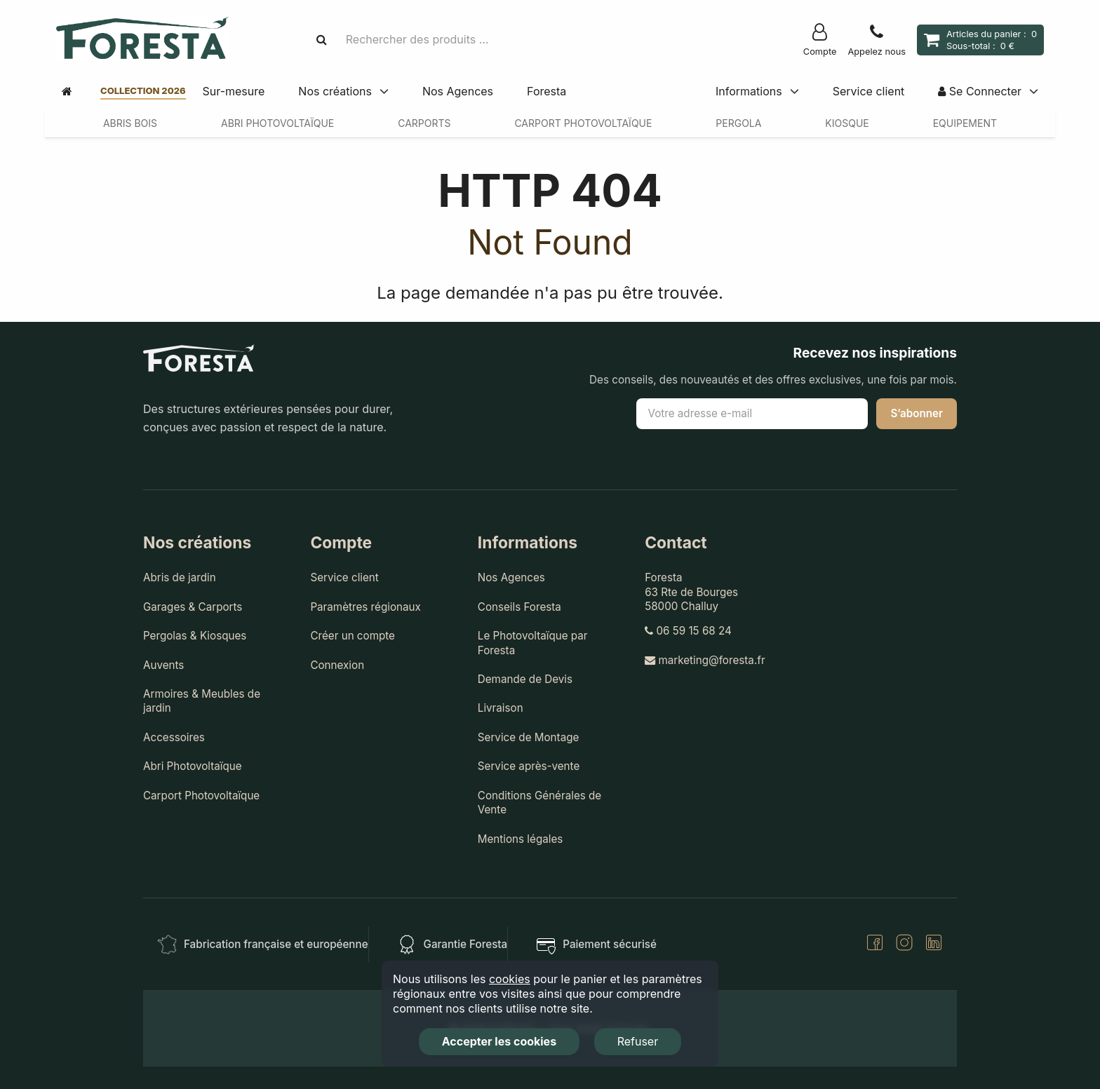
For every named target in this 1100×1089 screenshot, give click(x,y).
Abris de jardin (179, 577)
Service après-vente (528, 766)
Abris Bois (130, 123)
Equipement (965, 123)
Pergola (738, 123)
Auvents (163, 665)
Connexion (337, 665)
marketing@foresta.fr (705, 660)
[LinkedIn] (934, 944)
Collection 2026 (143, 90)
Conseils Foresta (519, 607)
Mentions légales (520, 839)
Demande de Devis (525, 679)
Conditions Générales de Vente (539, 802)
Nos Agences (457, 91)
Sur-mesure (234, 91)
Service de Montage (528, 737)
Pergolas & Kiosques (194, 635)
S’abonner (916, 413)
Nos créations (335, 91)
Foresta (546, 91)
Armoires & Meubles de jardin (201, 701)
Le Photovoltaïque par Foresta (533, 642)
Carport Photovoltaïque (583, 123)
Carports (424, 123)
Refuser (638, 1041)
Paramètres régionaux (365, 607)
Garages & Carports (192, 607)
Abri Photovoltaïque (277, 123)
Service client (869, 91)
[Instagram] (904, 944)
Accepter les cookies (499, 1041)
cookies (509, 979)
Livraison (500, 708)
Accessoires (174, 737)
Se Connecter (979, 91)
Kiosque (846, 123)
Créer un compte (352, 635)
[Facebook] (875, 944)
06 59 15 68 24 (688, 630)
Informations (749, 91)
